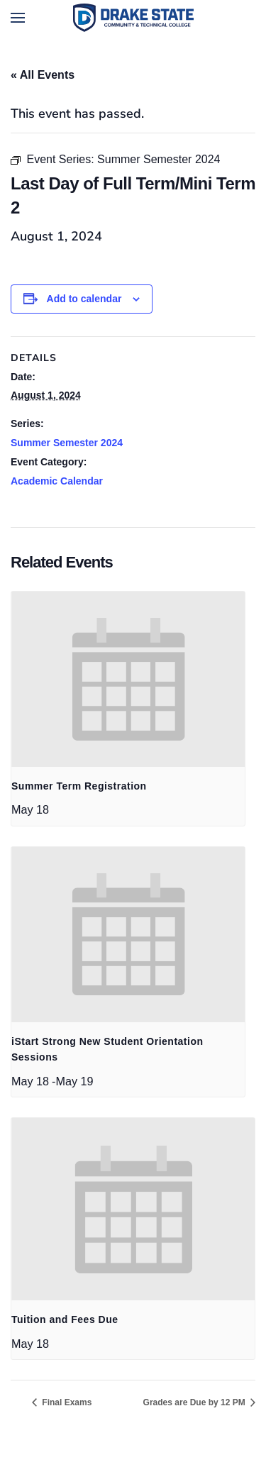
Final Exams (66, 1402)
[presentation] (128, 679)
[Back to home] (133, 17)
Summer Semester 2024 (67, 442)
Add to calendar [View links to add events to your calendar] (84, 298)
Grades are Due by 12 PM (195, 1402)
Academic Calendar (57, 481)
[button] (18, 17)
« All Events (42, 75)
